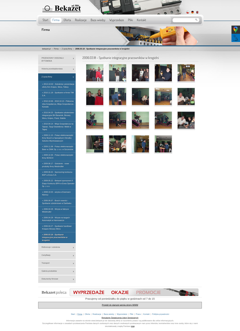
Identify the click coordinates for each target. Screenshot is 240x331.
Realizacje (97, 314)
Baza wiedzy (109, 314)
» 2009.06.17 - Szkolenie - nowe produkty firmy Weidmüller (55, 165)
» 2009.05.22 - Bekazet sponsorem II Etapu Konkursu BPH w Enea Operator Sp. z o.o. (58, 183)
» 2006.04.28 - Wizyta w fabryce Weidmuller (55, 210)
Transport (46, 263)
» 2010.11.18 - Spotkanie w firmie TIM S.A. (58, 94)
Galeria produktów (49, 271)
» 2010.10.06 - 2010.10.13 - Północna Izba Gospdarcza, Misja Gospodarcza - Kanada (58, 104)
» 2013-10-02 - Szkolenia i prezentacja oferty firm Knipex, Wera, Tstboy (58, 85)
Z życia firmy (67, 49)
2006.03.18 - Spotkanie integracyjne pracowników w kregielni (102, 49)
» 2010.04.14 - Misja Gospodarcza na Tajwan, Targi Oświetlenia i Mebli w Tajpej (57, 126)
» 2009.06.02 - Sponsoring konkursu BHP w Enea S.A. (57, 173)
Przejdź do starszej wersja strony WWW (120, 305)
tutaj (133, 326)
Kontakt (146, 314)
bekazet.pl (46, 49)
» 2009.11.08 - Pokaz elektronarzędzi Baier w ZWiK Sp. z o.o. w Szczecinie (57, 147)
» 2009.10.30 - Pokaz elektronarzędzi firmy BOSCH (57, 156)
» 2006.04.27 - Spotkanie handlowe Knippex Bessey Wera (57, 227)
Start (73, 314)
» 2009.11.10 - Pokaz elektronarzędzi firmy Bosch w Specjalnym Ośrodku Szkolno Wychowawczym (57, 138)
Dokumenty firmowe (50, 279)
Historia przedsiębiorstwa (52, 69)
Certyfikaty (46, 255)
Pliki (131, 314)
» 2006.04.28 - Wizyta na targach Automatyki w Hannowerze (56, 219)
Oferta (87, 314)
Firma (56, 49)
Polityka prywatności (160, 314)
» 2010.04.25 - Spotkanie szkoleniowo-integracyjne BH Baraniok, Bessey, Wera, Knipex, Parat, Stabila (58, 115)
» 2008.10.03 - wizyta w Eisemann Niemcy (56, 193)
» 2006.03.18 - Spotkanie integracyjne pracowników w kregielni (55, 237)
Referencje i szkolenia (51, 247)
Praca (138, 314)
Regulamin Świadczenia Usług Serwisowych (120, 318)
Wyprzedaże (122, 314)
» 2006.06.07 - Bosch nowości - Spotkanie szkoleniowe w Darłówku (56, 202)
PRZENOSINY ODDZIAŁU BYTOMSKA (53, 59)
